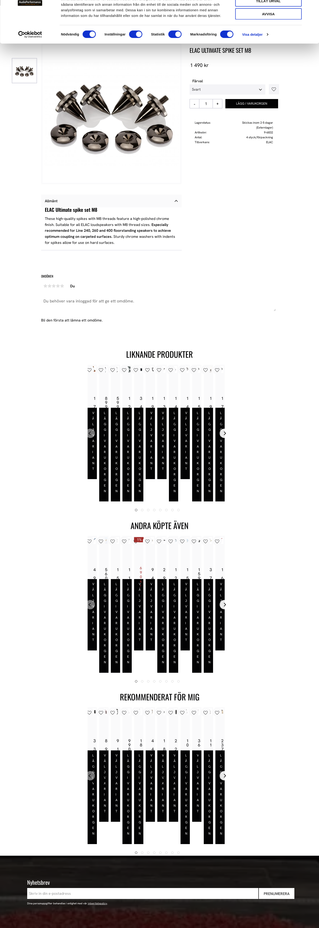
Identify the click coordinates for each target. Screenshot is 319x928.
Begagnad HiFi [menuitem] (225, 879)
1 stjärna (45, 286)
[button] (272, 89)
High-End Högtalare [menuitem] (229, 854)
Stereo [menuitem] (218, 885)
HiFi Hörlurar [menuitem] (224, 860)
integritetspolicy (97, 799)
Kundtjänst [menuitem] (152, 860)
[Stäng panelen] (311, 7)
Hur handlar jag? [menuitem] (157, 866)
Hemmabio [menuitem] (222, 873)
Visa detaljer (252, 58)
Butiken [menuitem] (149, 842)
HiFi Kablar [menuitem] (222, 866)
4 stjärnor (58, 286)
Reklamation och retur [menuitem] (162, 879)
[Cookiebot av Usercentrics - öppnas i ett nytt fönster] (30, 58)
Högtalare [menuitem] (221, 848)
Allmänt (51, 201)
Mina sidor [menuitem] (152, 848)
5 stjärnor (62, 286)
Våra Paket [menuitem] (222, 842)
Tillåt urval (268, 25)
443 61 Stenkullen (65, 847)
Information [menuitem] (155, 828)
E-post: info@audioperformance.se (79, 855)
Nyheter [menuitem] (220, 836)
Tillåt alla (268, 11)
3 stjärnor (54, 286)
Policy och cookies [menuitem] (158, 873)
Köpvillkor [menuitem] (151, 854)
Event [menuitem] (218, 891)
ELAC (269, 142)
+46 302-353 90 (63, 861)
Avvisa (268, 38)
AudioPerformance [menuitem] (159, 836)
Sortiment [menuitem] (223, 828)
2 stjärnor (50, 286)
